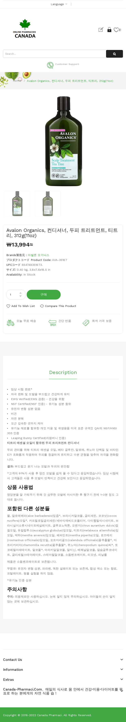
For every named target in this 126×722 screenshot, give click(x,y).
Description (63, 372)
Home (17, 80)
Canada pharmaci (49, 714)
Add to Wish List (23, 306)
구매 (43, 294)
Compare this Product (61, 306)
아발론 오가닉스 (38, 255)
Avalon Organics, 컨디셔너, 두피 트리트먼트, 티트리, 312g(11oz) (70, 80)
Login (109, 30)
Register (102, 30)
